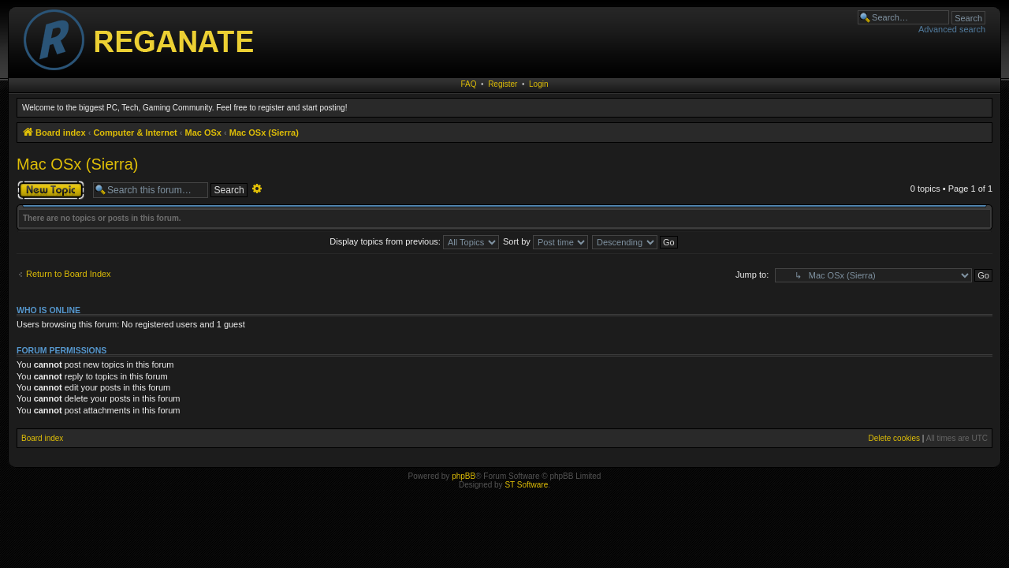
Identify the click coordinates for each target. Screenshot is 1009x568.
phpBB (463, 476)
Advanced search (951, 29)
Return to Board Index (68, 273)
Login (538, 84)
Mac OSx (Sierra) (77, 164)
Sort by (545, 241)
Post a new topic (51, 190)
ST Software (526, 484)
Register (502, 84)
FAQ (469, 84)
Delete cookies (894, 438)
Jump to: (752, 274)
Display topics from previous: (414, 241)
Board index (42, 438)
